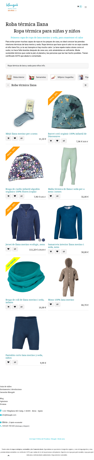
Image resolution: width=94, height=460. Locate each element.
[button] (8, 138)
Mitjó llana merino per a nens (21, 133)
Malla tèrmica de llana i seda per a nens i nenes (66, 190)
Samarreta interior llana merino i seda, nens (66, 245)
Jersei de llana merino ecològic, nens (25, 244)
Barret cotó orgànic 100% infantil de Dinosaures (67, 135)
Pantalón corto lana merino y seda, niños (24, 356)
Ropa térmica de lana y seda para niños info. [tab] (26, 66)
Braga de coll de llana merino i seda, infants (25, 301)
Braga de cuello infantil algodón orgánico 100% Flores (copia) (23, 190)
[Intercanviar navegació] (85, 7)
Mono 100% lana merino (61, 299)
